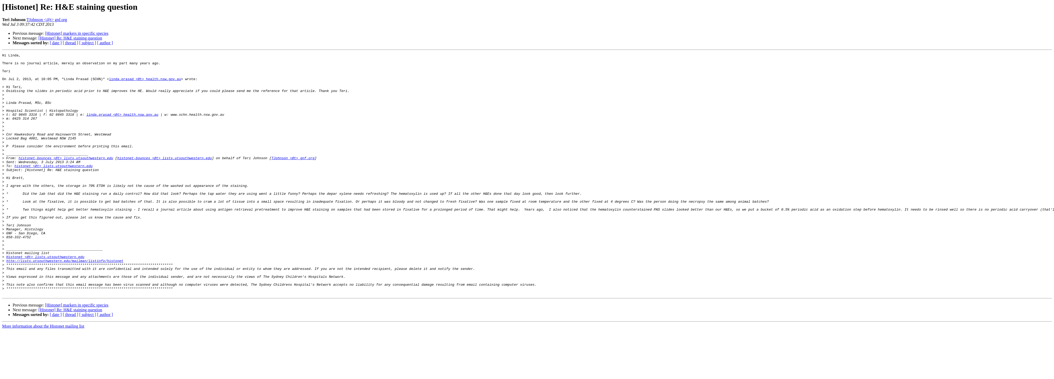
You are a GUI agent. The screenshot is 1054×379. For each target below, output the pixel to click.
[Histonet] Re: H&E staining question (70, 38)
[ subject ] (87, 43)
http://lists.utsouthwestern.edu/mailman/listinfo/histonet (65, 302)
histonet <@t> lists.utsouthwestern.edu (53, 188)
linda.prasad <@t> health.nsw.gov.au (145, 84)
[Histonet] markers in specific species (77, 33)
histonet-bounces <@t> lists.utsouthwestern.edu (65, 179)
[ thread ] (70, 43)
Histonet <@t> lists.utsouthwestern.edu (45, 297)
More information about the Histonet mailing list (43, 374)
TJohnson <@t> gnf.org (47, 19)
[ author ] (105, 43)
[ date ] (56, 43)
